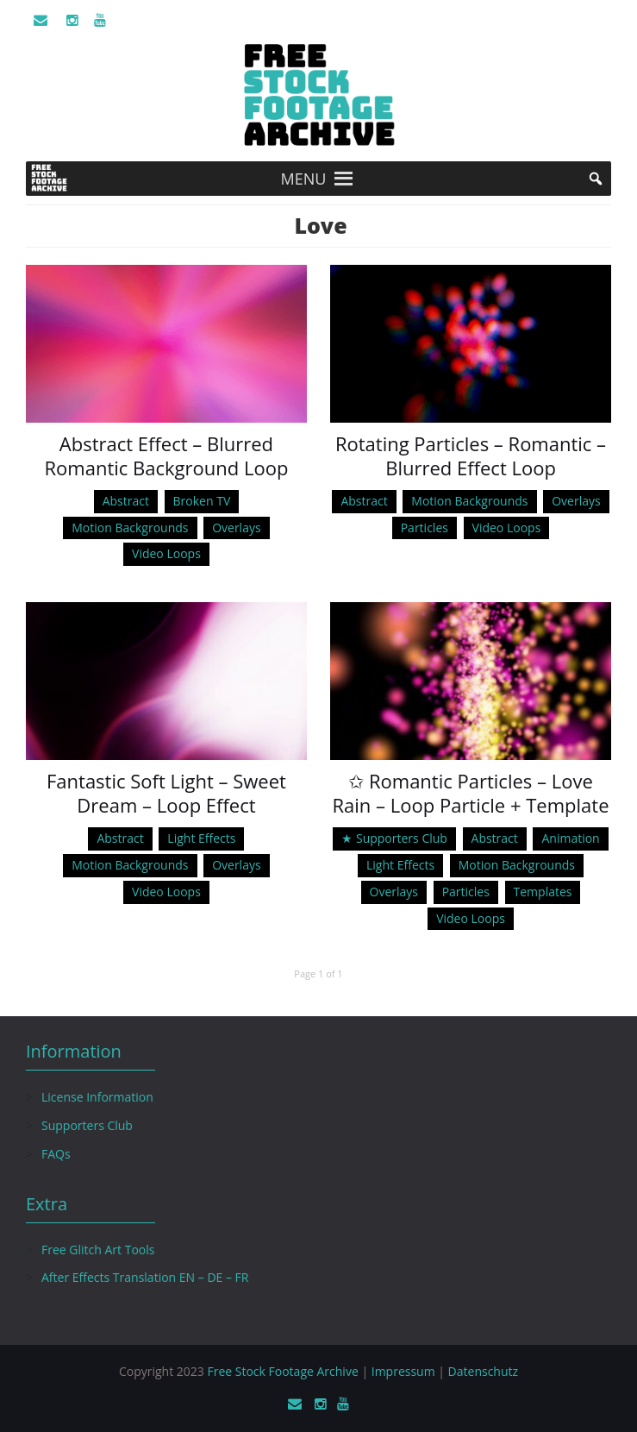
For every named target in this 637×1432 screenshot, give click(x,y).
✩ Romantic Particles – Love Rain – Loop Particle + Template (471, 793)
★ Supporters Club (394, 838)
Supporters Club (87, 1125)
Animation (570, 838)
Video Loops (166, 553)
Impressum (403, 1371)
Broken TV (202, 501)
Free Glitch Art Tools (97, 1249)
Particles (424, 527)
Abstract (126, 501)
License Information (97, 1097)
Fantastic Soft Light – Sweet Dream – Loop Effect (166, 793)
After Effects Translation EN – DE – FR (144, 1277)
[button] (304, 178)
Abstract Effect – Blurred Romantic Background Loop (167, 455)
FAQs (56, 1154)
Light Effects (201, 838)
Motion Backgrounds (130, 527)
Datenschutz (483, 1371)
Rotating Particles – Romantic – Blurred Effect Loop (470, 455)
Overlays (236, 527)
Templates (543, 891)
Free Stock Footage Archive (282, 1371)
